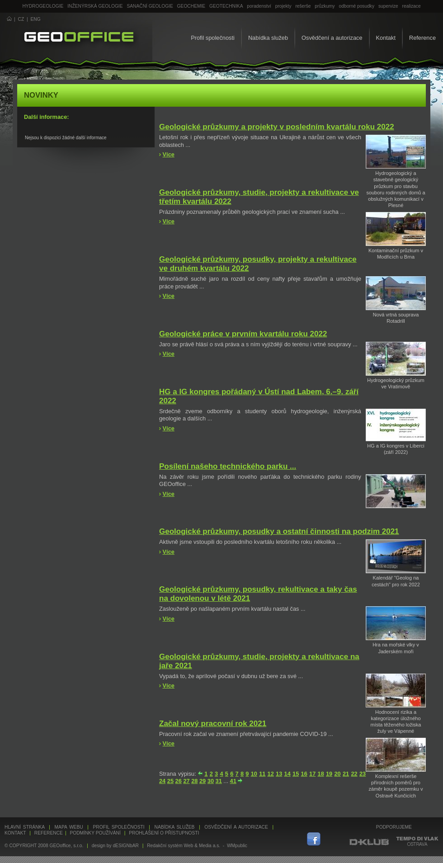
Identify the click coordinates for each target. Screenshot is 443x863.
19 (329, 773)
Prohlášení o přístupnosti (164, 832)
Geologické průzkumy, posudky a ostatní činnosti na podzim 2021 (279, 531)
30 (210, 781)
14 (287, 773)
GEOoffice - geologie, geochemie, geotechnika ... (79, 38)
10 (254, 773)
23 (362, 773)
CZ (21, 19)
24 (162, 781)
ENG (36, 19)
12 (271, 773)
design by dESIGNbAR (115, 845)
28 (194, 781)
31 (219, 781)
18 (321, 773)
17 (312, 773)
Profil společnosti (213, 37)
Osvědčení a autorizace (332, 37)
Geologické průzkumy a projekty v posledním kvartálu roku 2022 (276, 127)
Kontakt (386, 37)
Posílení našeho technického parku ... (227, 466)
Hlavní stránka (25, 827)
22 (354, 773)
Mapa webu (69, 827)
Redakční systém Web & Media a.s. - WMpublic (197, 845)
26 (178, 781)
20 (337, 773)
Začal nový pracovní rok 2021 (212, 723)
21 (346, 773)
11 (262, 773)
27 (186, 781)
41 (233, 781)
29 (202, 781)
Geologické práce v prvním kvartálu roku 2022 (243, 334)
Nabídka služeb (268, 37)
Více (168, 154)
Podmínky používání (95, 832)
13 (279, 773)
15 (295, 773)
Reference (422, 37)
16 (304, 773)
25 (170, 781)
